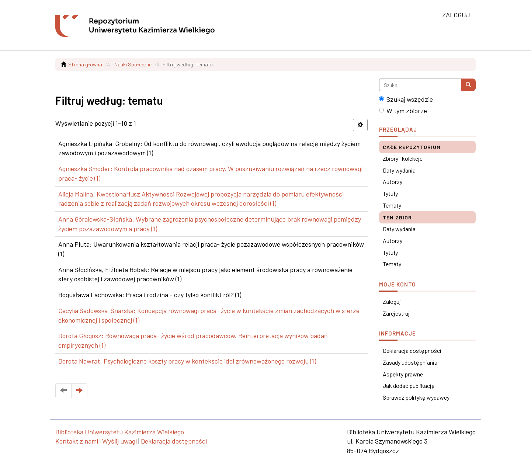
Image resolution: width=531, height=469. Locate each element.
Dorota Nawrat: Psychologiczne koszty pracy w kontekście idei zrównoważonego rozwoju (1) (187, 361)
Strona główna (85, 64)
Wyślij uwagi (119, 441)
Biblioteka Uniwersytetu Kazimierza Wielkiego (119, 432)
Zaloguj (392, 301)
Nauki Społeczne (133, 64)
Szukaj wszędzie (406, 99)
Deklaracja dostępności (412, 350)
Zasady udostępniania (410, 362)
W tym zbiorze (403, 111)
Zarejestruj (396, 313)
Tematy (392, 205)
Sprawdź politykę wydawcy (416, 397)
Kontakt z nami (76, 441)
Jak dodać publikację (409, 385)
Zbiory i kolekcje (403, 158)
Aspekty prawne (403, 374)
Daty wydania (399, 170)
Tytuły (390, 193)
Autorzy (392, 181)
